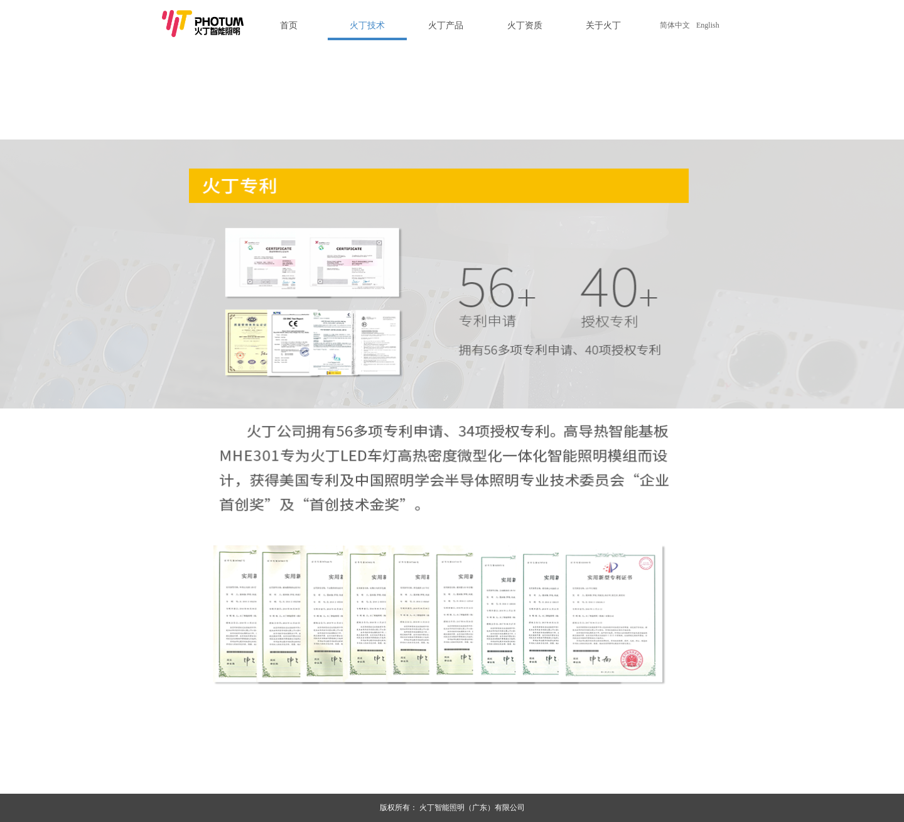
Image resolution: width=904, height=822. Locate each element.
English (707, 25)
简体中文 (675, 25)
